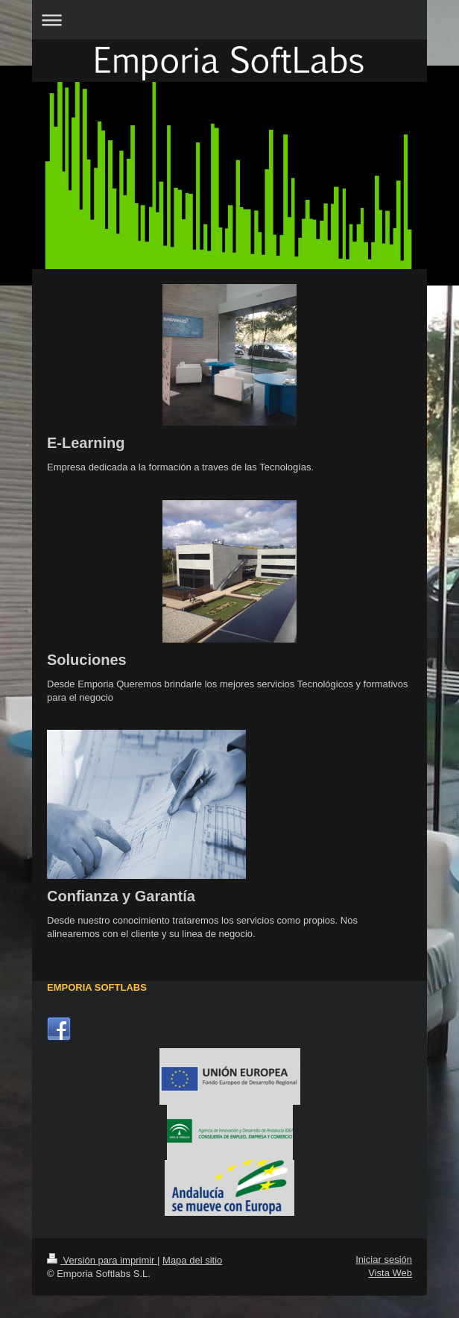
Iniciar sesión (383, 1259)
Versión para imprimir (102, 1260)
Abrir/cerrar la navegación (229, 20)
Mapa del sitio (192, 1260)
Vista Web (390, 1272)
